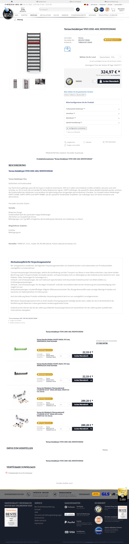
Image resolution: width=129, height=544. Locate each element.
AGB (36, 512)
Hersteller (71, 153)
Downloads (79, 153)
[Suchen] (78, 9)
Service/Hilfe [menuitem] (118, 4)
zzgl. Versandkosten (115, 75)
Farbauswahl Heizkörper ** (93, 109)
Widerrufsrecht (40, 520)
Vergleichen (71, 142)
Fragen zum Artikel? (15, 320)
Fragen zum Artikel (73, 145)
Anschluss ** (93, 113)
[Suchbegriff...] (57, 9)
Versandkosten (89, 542)
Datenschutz (39, 518)
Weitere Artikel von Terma (17, 323)
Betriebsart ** (93, 118)
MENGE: (79, 81)
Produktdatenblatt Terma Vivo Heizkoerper (20, 473)
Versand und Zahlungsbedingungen (48, 515)
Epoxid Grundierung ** (93, 123)
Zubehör (63, 153)
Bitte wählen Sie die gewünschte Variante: (78, 92)
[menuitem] (23, 9)
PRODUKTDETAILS (52, 153)
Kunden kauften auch (64, 483)
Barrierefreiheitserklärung (44, 507)
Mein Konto (94, 4)
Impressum (39, 523)
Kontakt (110, 4)
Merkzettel (102, 4)
